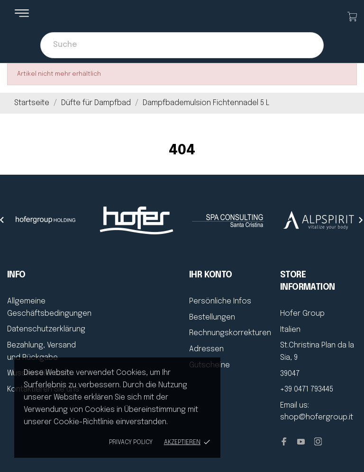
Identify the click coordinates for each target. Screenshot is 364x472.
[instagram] (318, 441)
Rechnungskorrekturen (230, 333)
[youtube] (301, 442)
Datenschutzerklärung (46, 329)
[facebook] (284, 441)
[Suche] (182, 45)
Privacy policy (131, 442)
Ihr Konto (210, 275)
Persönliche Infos (220, 301)
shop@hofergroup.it (316, 417)
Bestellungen (212, 317)
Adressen (206, 349)
